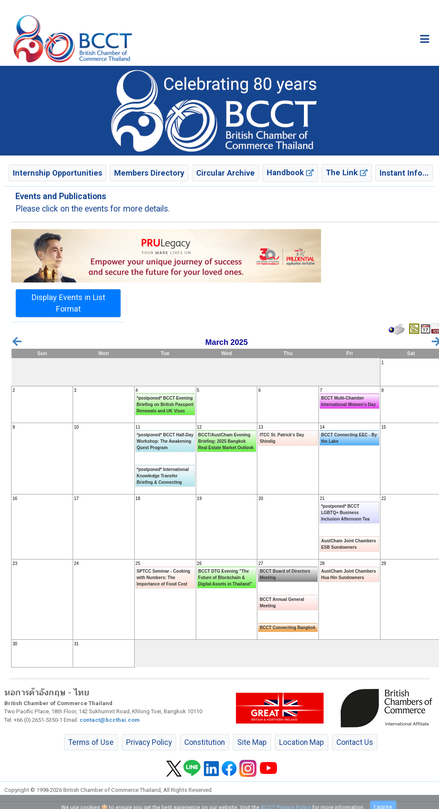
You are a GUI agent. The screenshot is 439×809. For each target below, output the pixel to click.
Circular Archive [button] (225, 172)
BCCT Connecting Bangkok (287, 627)
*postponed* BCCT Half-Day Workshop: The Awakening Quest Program (165, 441)
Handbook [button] (290, 172)
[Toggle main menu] (425, 39)
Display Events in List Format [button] (68, 303)
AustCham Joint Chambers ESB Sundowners (348, 544)
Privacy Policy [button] (149, 742)
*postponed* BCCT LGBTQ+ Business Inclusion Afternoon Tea (345, 512)
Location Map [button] (301, 742)
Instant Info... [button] (404, 172)
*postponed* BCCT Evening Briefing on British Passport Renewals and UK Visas (165, 404)
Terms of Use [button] (91, 742)
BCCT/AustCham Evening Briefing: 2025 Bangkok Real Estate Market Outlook (225, 441)
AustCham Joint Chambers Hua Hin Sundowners (348, 574)
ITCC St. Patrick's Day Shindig (281, 438)
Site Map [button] (252, 742)
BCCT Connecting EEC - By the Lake (349, 438)
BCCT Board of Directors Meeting (284, 574)
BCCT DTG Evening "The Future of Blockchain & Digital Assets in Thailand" (225, 577)
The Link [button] (347, 172)
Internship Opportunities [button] (57, 172)
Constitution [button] (204, 742)
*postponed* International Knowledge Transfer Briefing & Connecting (163, 476)
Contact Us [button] (354, 742)
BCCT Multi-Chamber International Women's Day (348, 401)
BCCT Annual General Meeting (281, 602)
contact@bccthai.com (110, 720)
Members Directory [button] (149, 172)
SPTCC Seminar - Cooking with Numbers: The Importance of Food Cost (163, 577)
